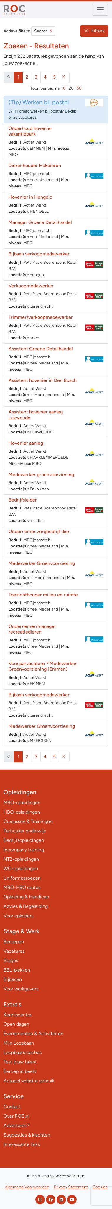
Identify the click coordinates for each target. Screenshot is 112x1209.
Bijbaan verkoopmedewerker (40, 254)
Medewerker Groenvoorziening (42, 563)
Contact (12, 1106)
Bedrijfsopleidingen (24, 840)
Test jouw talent (20, 1062)
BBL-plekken (17, 970)
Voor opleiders (18, 915)
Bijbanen (13, 979)
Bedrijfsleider (23, 500)
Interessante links (22, 1144)
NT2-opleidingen (21, 859)
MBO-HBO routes (22, 887)
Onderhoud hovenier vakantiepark (30, 131)
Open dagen (16, 1024)
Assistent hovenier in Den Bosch (43, 380)
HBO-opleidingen (22, 812)
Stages (11, 960)
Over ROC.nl (16, 1116)
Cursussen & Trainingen (28, 821)
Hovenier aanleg (26, 443)
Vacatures (14, 951)
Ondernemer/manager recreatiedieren (32, 629)
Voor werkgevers (21, 989)
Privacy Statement (71, 1187)
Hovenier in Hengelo (30, 197)
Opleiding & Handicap (26, 897)
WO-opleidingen (21, 868)
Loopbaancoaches (23, 1052)
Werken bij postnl (45, 102)
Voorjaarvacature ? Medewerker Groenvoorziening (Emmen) (43, 666)
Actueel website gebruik (29, 1080)
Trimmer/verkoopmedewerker (41, 317)
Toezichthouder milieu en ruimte (43, 595)
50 (79, 88)
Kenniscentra (17, 1014)
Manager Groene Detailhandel (40, 222)
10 (63, 88)
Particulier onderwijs (25, 831)
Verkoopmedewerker (32, 285)
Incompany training (24, 849)
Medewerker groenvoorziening (41, 474)
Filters (94, 31)
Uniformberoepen (22, 878)
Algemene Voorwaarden (27, 1187)
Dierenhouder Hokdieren (35, 165)
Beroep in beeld (20, 1071)
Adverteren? (16, 1125)
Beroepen (14, 941)
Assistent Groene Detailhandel (41, 349)
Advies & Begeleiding (26, 906)
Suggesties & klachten (27, 1135)
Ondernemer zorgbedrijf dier (39, 531)
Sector (43, 31)
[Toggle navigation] (100, 10)
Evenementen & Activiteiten (33, 1033)
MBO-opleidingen (22, 802)
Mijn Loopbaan (19, 1043)
